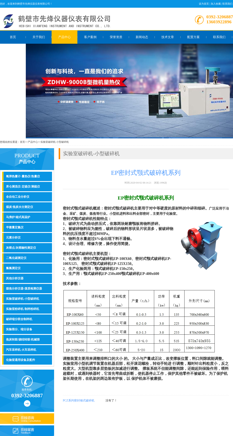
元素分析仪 (13, 237)
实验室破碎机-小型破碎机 (55, 141)
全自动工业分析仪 (17, 196)
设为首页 (204, 3)
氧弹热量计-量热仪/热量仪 (23, 176)
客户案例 (90, 37)
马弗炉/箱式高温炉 (18, 217)
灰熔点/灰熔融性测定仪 (21, 247)
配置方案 (193, 37)
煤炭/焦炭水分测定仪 (19, 207)
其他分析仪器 (15, 278)
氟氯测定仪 (13, 268)
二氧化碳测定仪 (16, 258)
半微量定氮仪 (15, 227)
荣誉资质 (116, 37)
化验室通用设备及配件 (20, 359)
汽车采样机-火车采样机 (21, 349)
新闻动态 (142, 37)
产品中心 (64, 37)
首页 (13, 37)
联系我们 (227, 3)
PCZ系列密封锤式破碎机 (78, 400)
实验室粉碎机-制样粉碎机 (22, 309)
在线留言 (13, 50)
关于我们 (38, 37)
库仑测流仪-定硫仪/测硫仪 (23, 186)
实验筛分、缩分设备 (19, 329)
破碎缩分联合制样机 (19, 319)
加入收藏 (216, 3)
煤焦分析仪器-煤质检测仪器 (24, 288)
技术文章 (167, 37)
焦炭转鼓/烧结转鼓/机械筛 (23, 339)
